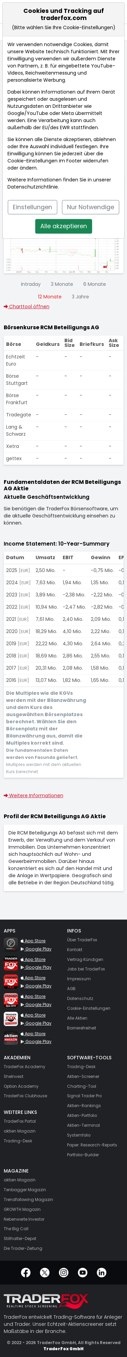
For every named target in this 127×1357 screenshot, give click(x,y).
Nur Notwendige (90, 207)
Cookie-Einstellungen (32, 160)
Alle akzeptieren (63, 226)
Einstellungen (32, 207)
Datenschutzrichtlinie (32, 186)
